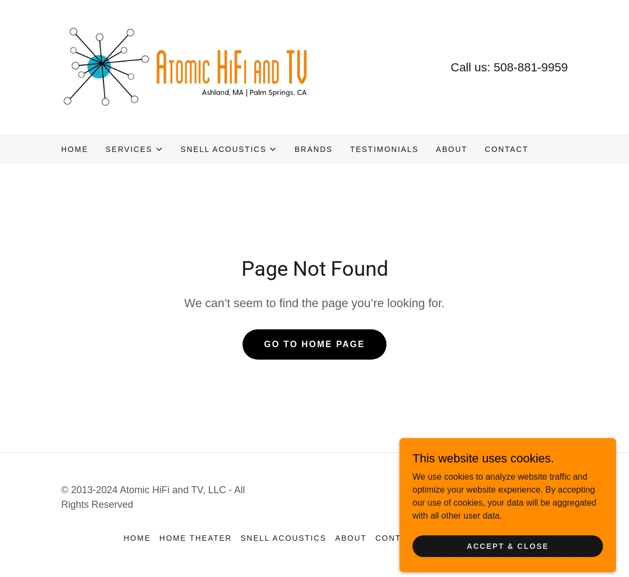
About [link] (451, 149)
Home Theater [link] (196, 538)
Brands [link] (313, 149)
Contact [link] (507, 149)
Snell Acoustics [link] (283, 538)
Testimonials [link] (384, 149)
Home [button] (137, 538)
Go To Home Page (314, 344)
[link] (187, 66)
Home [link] (74, 149)
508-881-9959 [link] (531, 67)
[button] (134, 149)
